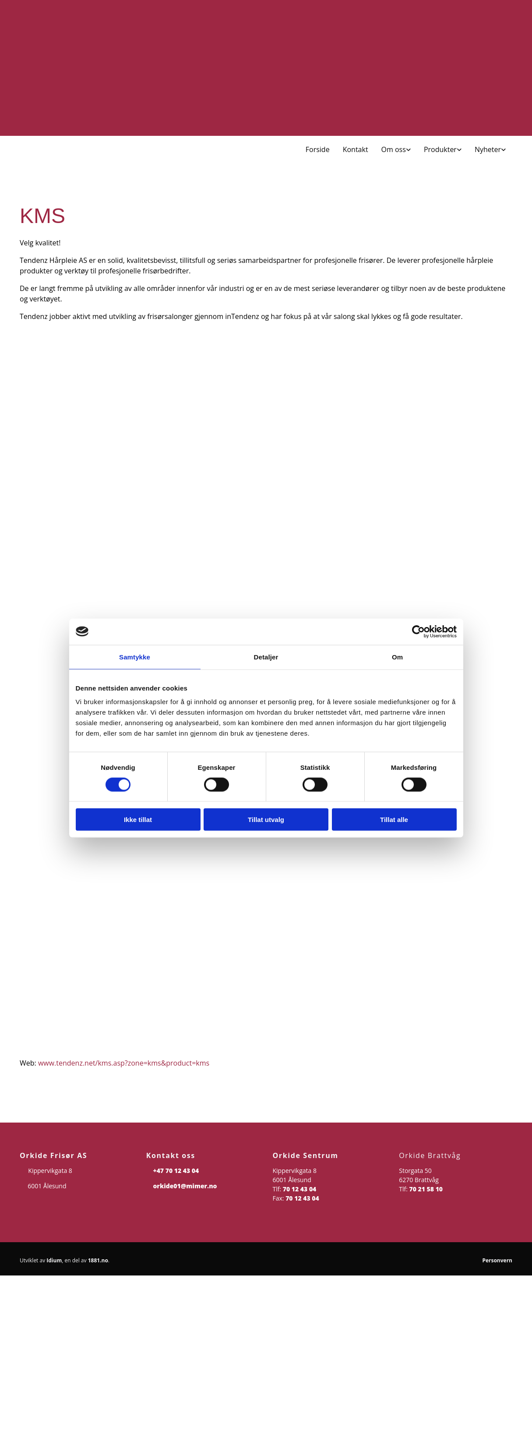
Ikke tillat (138, 819)
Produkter (440, 149)
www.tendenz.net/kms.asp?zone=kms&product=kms (123, 1063)
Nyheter (488, 149)
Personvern (497, 1260)
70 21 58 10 (426, 1189)
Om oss (393, 149)
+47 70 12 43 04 (176, 1170)
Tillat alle (394, 819)
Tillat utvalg (266, 819)
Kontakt (355, 149)
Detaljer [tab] (266, 656)
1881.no (98, 1260)
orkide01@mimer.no (185, 1186)
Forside (318, 149)
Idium (54, 1260)
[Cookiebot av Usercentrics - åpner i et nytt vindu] (418, 631)
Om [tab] (397, 656)
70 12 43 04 (300, 1189)
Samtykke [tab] (134, 656)
